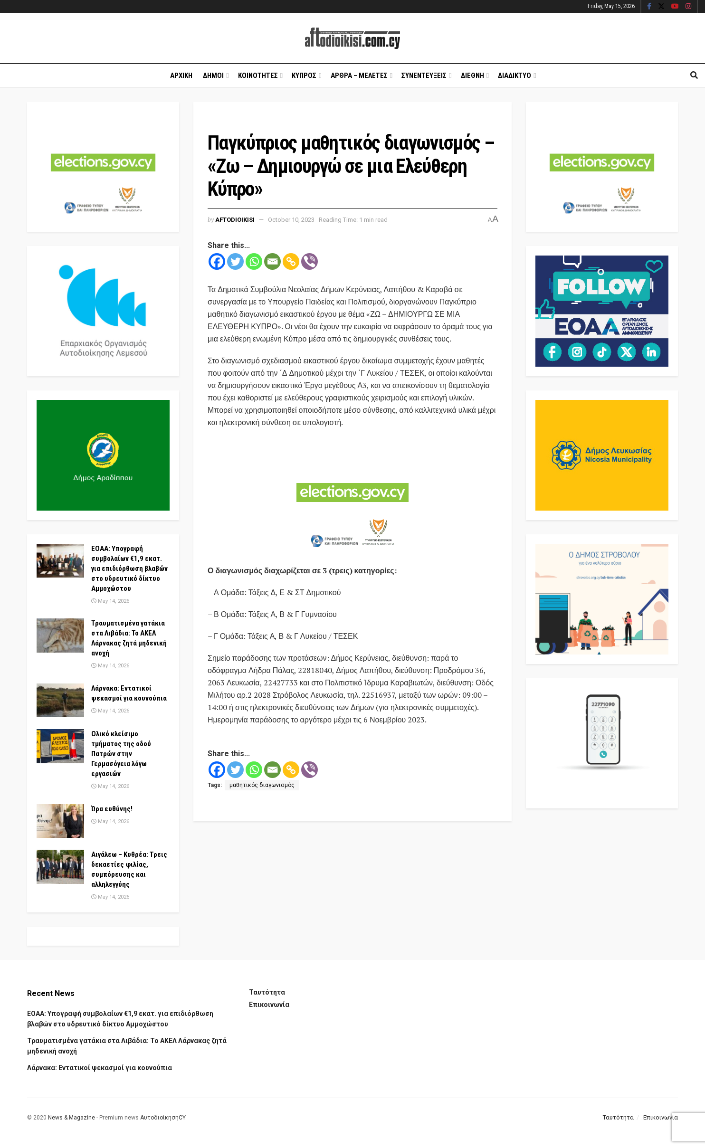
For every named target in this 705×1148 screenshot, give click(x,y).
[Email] (272, 261)
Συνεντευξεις (424, 75)
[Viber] (309, 261)
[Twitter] (235, 261)
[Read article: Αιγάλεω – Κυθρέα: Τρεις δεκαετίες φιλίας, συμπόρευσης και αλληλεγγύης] (60, 867)
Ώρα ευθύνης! (112, 809)
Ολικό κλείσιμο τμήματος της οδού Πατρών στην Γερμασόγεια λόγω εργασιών (121, 754)
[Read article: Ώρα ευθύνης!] (60, 821)
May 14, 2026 (110, 601)
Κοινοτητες (258, 75)
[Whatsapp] (254, 261)
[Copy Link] (291, 261)
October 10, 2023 (291, 219)
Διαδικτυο (514, 75)
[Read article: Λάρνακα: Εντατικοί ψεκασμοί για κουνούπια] (60, 700)
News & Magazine (71, 1117)
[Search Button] (694, 75)
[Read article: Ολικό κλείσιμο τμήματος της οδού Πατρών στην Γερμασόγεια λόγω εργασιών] (60, 746)
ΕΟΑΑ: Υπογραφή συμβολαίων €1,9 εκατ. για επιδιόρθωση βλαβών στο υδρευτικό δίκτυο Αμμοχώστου (129, 568)
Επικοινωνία (269, 1004)
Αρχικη (181, 75)
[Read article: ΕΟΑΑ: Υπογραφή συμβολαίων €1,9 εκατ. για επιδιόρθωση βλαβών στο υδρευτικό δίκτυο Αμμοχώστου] (60, 561)
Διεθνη (472, 75)
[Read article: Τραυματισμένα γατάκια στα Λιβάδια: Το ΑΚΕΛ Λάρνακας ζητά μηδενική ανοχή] (60, 635)
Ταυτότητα (267, 992)
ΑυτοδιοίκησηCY (162, 1117)
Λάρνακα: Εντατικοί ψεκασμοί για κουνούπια (99, 1068)
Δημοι (213, 75)
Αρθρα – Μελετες (359, 75)
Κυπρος (304, 75)
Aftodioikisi (235, 219)
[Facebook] (217, 261)
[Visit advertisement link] (352, 497)
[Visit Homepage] (352, 38)
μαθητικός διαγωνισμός (262, 785)
